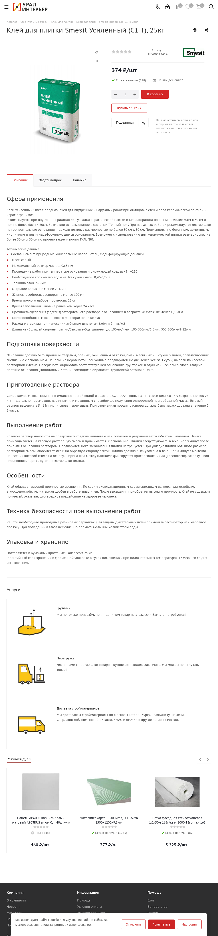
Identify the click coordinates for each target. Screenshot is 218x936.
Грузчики (64, 608)
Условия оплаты (89, 907)
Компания (15, 892)
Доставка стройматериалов (78, 708)
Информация (88, 892)
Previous (200, 760)
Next (207, 760)
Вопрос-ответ (158, 907)
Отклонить (133, 924)
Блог (150, 900)
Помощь (83, 900)
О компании (16, 900)
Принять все (161, 924)
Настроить (189, 924)
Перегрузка (66, 658)
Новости (13, 907)
